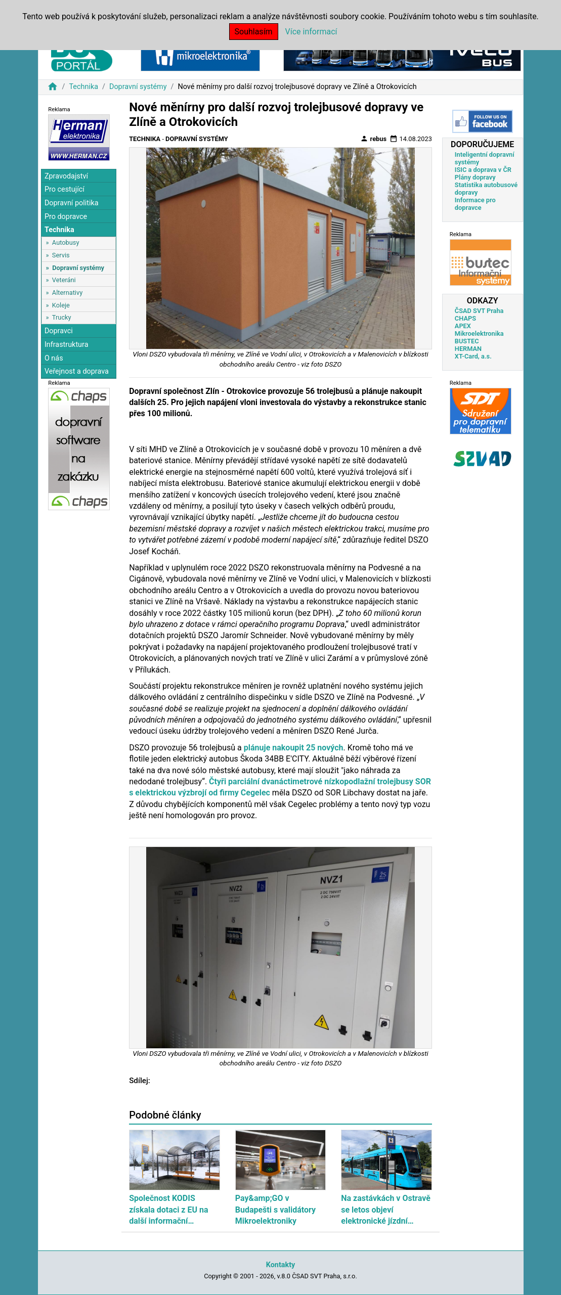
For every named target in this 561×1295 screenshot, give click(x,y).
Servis (61, 255)
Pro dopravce (66, 216)
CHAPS (465, 318)
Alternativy (67, 292)
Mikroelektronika (479, 333)
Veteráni (64, 280)
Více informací (311, 31)
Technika (83, 86)
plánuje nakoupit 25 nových (293, 747)
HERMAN (468, 348)
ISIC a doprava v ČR (483, 169)
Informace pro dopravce (475, 203)
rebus (373, 139)
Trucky (61, 317)
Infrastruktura (67, 344)
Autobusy (65, 242)
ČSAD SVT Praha (479, 311)
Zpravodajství (66, 176)
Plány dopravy (475, 177)
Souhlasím (254, 31)
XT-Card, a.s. (473, 356)
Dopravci (59, 331)
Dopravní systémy (138, 86)
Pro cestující (64, 189)
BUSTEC (467, 341)
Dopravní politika (72, 203)
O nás (54, 358)
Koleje (61, 305)
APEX (463, 326)
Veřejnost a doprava (77, 371)
